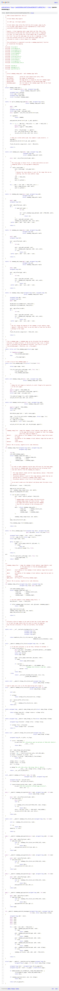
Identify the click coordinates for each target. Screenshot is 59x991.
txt (53, 988)
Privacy (13, 988)
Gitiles (9, 988)
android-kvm (5, 7)
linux (12, 7)
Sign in (56, 2)
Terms (17, 988)
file (32, 13)
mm (49, 7)
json (56, 988)
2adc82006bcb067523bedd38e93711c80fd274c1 (30, 7)
